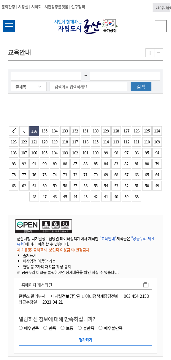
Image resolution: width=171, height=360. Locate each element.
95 (147, 153)
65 (147, 174)
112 (126, 142)
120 (45, 142)
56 (85, 185)
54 (106, 185)
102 (75, 153)
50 (147, 185)
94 (157, 153)
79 (157, 164)
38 (137, 196)
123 (14, 142)
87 (75, 164)
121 (34, 142)
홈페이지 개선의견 (36, 285)
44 (75, 196)
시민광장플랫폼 (56, 6)
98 (116, 153)
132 (75, 131)
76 (34, 174)
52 (126, 185)
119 (55, 142)
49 (157, 185)
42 (96, 196)
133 (65, 131)
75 (44, 174)
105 (45, 153)
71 (85, 174)
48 (34, 196)
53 (116, 185)
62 (24, 185)
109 (157, 142)
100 (96, 153)
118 (65, 142)
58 (65, 185)
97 (126, 153)
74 (55, 174)
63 (14, 185)
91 (34, 164)
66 (137, 174)
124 (157, 131)
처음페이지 (14, 132)
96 (137, 153)
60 (44, 185)
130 (96, 131)
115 (96, 142)
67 (126, 174)
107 (24, 153)
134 (55, 131)
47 (44, 196)
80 (147, 164)
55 (96, 185)
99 (106, 153)
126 (137, 131)
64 (157, 174)
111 (137, 142)
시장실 (23, 6)
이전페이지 (25, 132)
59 (55, 185)
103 (65, 153)
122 (24, 142)
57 (75, 185)
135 (45, 131)
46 (55, 196)
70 (96, 174)
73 (65, 174)
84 (106, 164)
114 (106, 142)
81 (137, 164)
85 (96, 164)
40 (116, 196)
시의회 (36, 6)
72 (75, 174)
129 (106, 131)
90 (44, 164)
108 (14, 153)
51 (137, 185)
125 (147, 131)
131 (85, 131)
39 (126, 196)
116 (85, 142)
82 (126, 164)
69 (106, 174)
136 (34, 131)
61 (34, 185)
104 (55, 153)
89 (55, 164)
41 (106, 196)
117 (75, 142)
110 (147, 142)
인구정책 (78, 6)
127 (126, 131)
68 (116, 174)
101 (85, 153)
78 (14, 174)
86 (85, 164)
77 (24, 174)
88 (65, 164)
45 (65, 196)
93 (14, 164)
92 (24, 164)
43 (85, 196)
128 (116, 131)
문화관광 (8, 6)
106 (34, 153)
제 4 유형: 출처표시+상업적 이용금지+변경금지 (53, 249)
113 (116, 142)
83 (116, 164)
